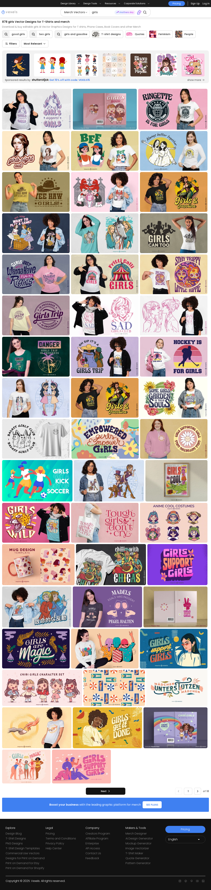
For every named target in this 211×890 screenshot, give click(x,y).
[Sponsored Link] (18, 65)
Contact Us (93, 853)
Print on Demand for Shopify (25, 868)
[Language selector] (185, 839)
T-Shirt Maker (134, 853)
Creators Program (97, 834)
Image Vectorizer (137, 848)
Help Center (54, 848)
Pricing (50, 834)
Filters (11, 43)
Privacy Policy (55, 843)
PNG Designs (14, 843)
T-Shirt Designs (16, 838)
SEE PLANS (152, 805)
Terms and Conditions (61, 838)
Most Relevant (35, 43)
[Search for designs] (102, 12)
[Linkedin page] (203, 881)
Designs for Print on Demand (25, 858)
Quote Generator (137, 858)
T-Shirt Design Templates (23, 848)
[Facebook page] (186, 881)
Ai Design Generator (139, 838)
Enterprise (92, 843)
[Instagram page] (180, 881)
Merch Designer (136, 834)
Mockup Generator (138, 843)
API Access (92, 848)
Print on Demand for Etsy (22, 863)
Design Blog (14, 834)
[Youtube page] (197, 881)
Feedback (92, 858)
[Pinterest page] (191, 881)
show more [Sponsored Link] (196, 80)
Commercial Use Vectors (22, 853)
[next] (105, 791)
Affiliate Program (96, 838)
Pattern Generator (138, 863)
